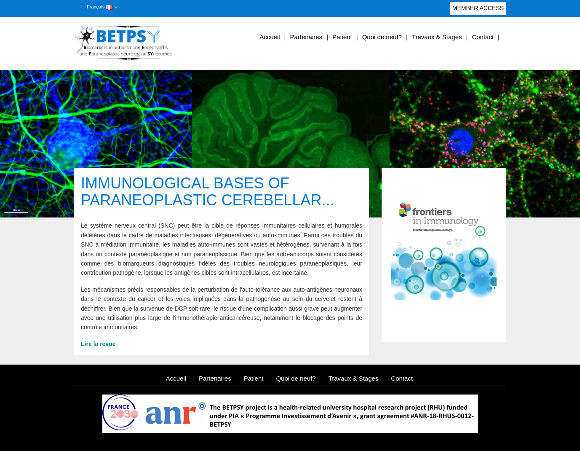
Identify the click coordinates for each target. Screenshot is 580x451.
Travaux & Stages (437, 36)
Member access (478, 10)
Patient (342, 36)
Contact (483, 36)
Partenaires (306, 36)
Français (99, 6)
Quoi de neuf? (382, 36)
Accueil (269, 36)
